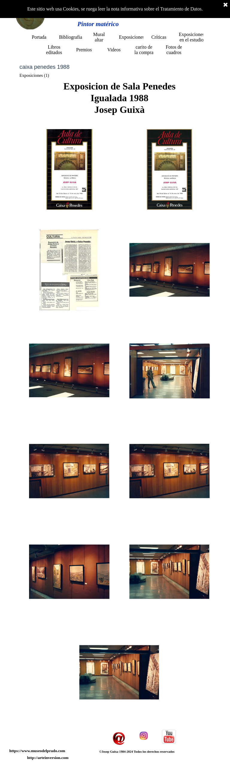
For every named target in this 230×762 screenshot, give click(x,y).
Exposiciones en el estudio (191, 37)
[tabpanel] (119, 98)
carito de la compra (144, 49)
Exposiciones (131, 37)
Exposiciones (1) (34, 75)
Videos (113, 49)
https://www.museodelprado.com (37, 750)
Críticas (159, 37)
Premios (84, 49)
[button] (69, 169)
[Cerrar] (226, 5)
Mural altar (99, 37)
